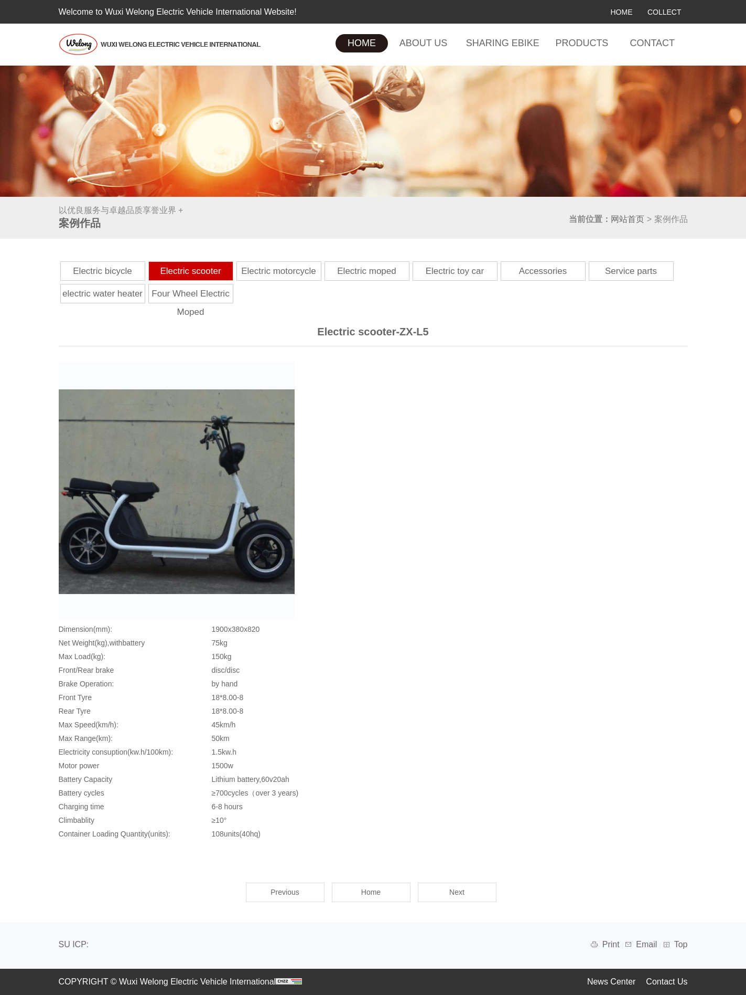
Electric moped (366, 271)
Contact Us (666, 981)
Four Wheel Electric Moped (190, 303)
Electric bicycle (102, 271)
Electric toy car (455, 271)
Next (456, 892)
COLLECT (664, 12)
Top (681, 944)
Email (647, 944)
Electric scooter (190, 271)
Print (612, 944)
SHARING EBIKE (502, 43)
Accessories (543, 271)
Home (371, 892)
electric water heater (102, 294)
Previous (285, 892)
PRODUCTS (581, 43)
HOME (621, 12)
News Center (611, 981)
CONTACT (652, 43)
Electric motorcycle (278, 271)
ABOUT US (423, 43)
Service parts (631, 271)
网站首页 (627, 219)
